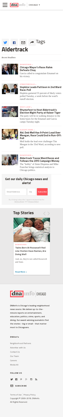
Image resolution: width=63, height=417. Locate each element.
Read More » (21, 271)
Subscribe (42, 191)
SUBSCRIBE (18, 385)
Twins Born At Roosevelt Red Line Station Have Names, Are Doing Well (30, 251)
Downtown (21, 244)
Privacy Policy (33, 201)
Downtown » (26, 64)
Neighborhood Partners (20, 343)
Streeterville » (28, 84)
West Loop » (26, 107)
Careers (13, 360)
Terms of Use (19, 201)
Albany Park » (27, 130)
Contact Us (15, 351)
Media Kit (14, 364)
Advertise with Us (18, 347)
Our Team (14, 356)
